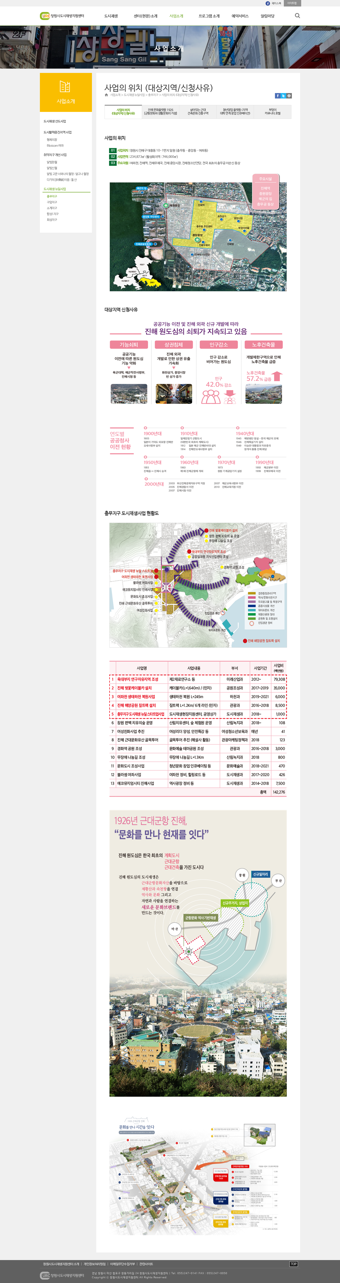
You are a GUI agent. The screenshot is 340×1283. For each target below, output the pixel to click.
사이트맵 (291, 3)
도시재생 (111, 16)
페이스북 (276, 3)
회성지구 (52, 220)
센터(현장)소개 (145, 16)
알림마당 (267, 16)
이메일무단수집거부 (122, 1264)
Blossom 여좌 (55, 145)
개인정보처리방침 (94, 1264)
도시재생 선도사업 (55, 121)
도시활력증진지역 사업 (57, 132)
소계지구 (52, 208)
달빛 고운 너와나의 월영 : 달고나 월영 (67, 174)
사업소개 (176, 16)
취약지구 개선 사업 (55, 155)
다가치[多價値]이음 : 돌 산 (62, 180)
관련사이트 (146, 1264)
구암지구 (52, 202)
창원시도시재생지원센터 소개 (61, 1264)
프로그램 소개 (209, 16)
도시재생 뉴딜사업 (55, 189)
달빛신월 (52, 168)
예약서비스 (240, 16)
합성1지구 (53, 214)
